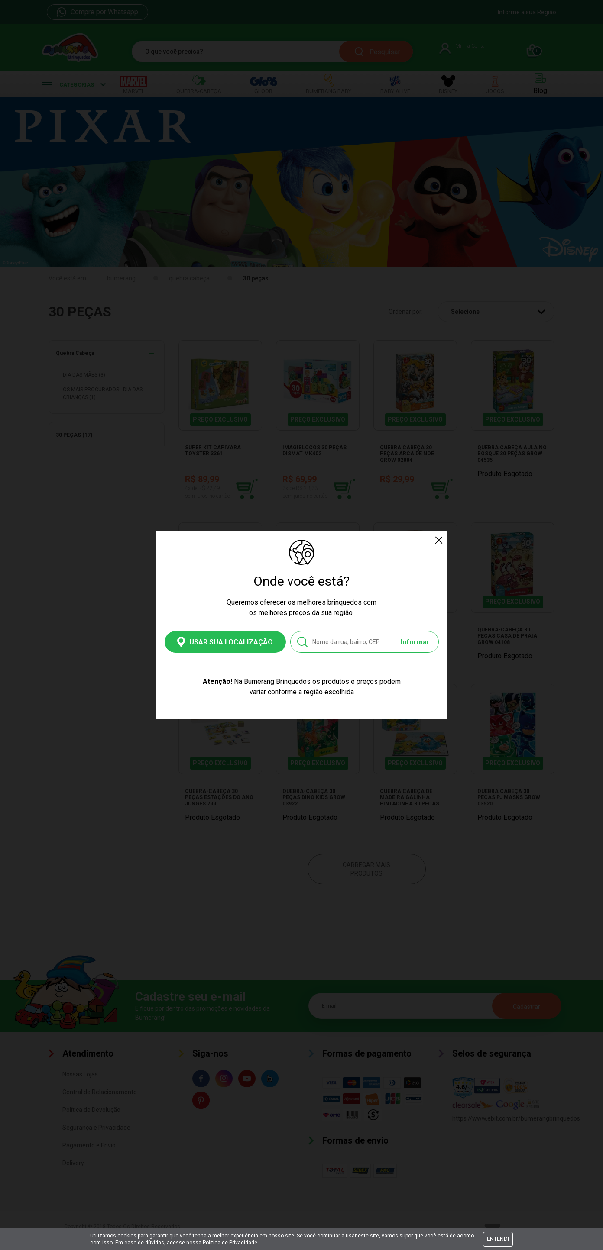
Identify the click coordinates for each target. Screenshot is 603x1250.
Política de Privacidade (230, 1243)
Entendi (498, 1239)
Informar (415, 642)
